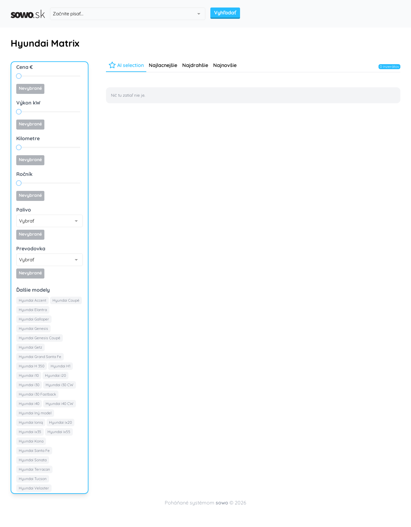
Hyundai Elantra (33, 309)
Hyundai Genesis (33, 328)
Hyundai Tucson (33, 478)
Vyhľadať (225, 12)
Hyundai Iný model (35, 413)
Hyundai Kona (31, 441)
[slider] (19, 76)
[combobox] (127, 14)
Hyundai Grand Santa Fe (40, 356)
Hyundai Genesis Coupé (39, 337)
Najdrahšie (195, 65)
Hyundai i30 (29, 384)
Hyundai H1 (60, 366)
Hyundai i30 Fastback (37, 394)
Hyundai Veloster (34, 488)
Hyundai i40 (29, 403)
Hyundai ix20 (60, 422)
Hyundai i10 (29, 375)
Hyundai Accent (32, 300)
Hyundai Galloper (34, 319)
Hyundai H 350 (31, 366)
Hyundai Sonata (33, 460)
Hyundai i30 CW (59, 384)
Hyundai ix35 (30, 431)
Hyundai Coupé (66, 300)
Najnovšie (225, 65)
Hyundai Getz (30, 347)
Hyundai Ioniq (31, 422)
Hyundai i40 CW (59, 403)
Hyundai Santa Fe (34, 450)
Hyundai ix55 (59, 431)
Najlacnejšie (163, 65)
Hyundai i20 (55, 375)
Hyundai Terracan (34, 469)
